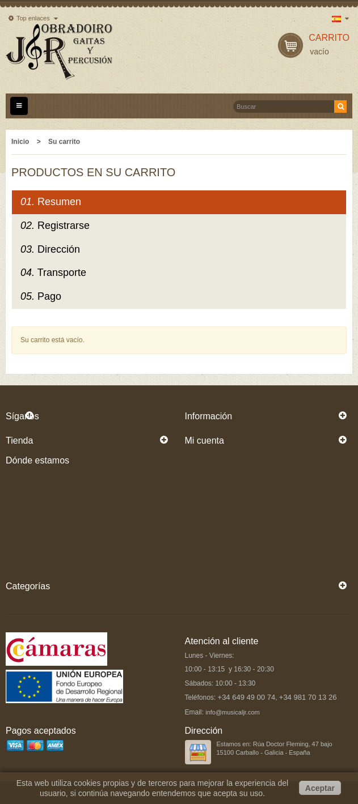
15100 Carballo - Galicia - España (263, 752)
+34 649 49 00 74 (247, 697)
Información (209, 416)
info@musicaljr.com (232, 712)
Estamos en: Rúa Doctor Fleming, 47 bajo (274, 744)
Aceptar (320, 788)
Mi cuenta (204, 440)
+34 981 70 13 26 (308, 697)
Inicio (20, 142)
